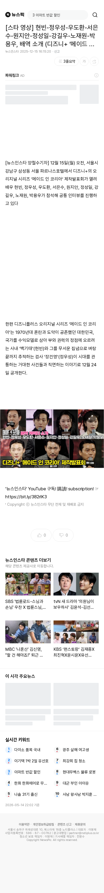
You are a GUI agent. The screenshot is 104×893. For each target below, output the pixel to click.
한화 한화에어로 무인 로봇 (32, 783)
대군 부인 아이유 (76, 783)
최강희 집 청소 (74, 761)
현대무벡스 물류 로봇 (79, 772)
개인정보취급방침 (43, 824)
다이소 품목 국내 (27, 749)
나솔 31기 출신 (26, 794)
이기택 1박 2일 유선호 (31, 761)
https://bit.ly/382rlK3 (26, 496)
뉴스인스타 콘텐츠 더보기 (28, 560)
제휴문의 (80, 824)
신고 (57, 51)
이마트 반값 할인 (27, 772)
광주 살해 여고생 (76, 749)
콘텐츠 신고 (64, 824)
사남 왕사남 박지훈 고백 (81, 794)
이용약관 (24, 824)
